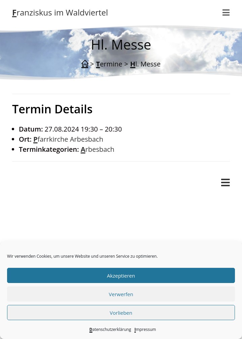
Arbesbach (97, 149)
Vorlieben (121, 312)
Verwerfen (121, 294)
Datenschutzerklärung (110, 329)
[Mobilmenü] (226, 12)
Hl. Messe (145, 63)
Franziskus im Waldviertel (60, 12)
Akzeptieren (121, 275)
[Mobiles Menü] (225, 182)
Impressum (145, 329)
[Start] (84, 64)
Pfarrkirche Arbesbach (68, 139)
